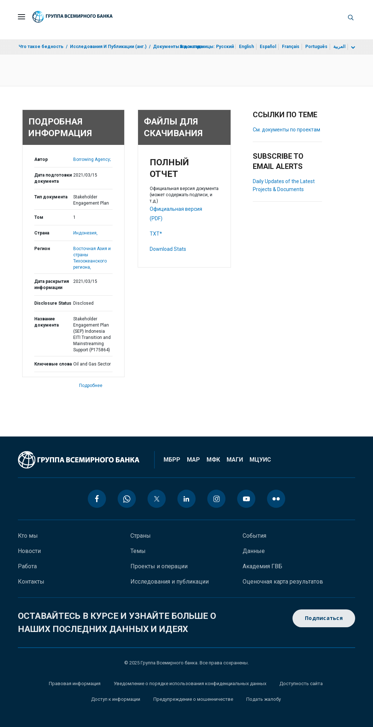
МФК (213, 459)
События (254, 535)
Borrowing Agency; (92, 159)
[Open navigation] (21, 17)
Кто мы (28, 535)
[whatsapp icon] (127, 499)
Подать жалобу (263, 699)
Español (268, 46)
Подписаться (324, 618)
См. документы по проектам (286, 130)
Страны (140, 535)
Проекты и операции (159, 566)
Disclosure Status (52, 303)
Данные (254, 551)
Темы (138, 551)
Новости (29, 551)
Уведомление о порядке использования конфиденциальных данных (190, 683)
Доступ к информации (115, 699)
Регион (42, 248)
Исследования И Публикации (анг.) (108, 46)
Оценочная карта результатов (283, 581)
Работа (27, 566)
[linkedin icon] (186, 499)
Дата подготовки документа (53, 178)
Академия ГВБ (262, 566)
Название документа (46, 322)
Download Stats (168, 249)
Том (38, 217)
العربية (339, 46)
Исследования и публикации (169, 581)
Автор (41, 159)
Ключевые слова (53, 364)
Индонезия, (85, 233)
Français (290, 46)
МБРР (172, 459)
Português (316, 46)
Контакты (31, 581)
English (246, 46)
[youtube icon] (246, 499)
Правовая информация (75, 683)
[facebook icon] (97, 499)
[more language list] (352, 48)
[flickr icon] (276, 499)
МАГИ (235, 459)
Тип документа (50, 196)
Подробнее (90, 385)
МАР (193, 459)
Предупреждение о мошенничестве (193, 699)
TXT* (156, 234)
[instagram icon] (216, 499)
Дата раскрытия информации (51, 284)
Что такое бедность (41, 46)
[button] (350, 16)
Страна (41, 233)
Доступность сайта (301, 683)
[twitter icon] (157, 499)
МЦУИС (260, 459)
